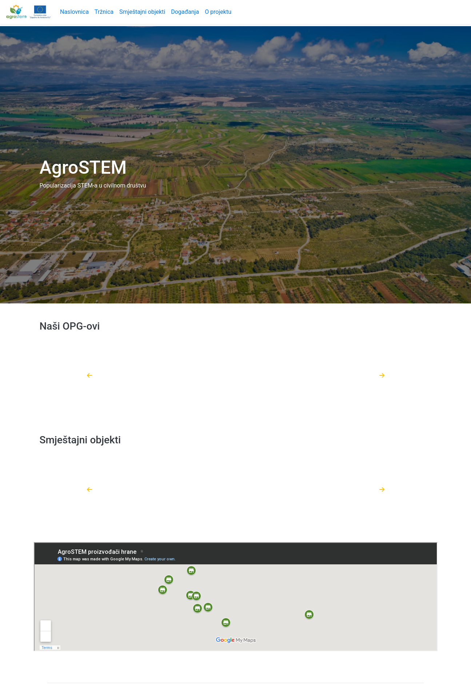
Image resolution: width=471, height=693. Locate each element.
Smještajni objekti (142, 11)
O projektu (218, 11)
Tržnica (104, 11)
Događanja (185, 11)
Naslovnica (74, 11)
